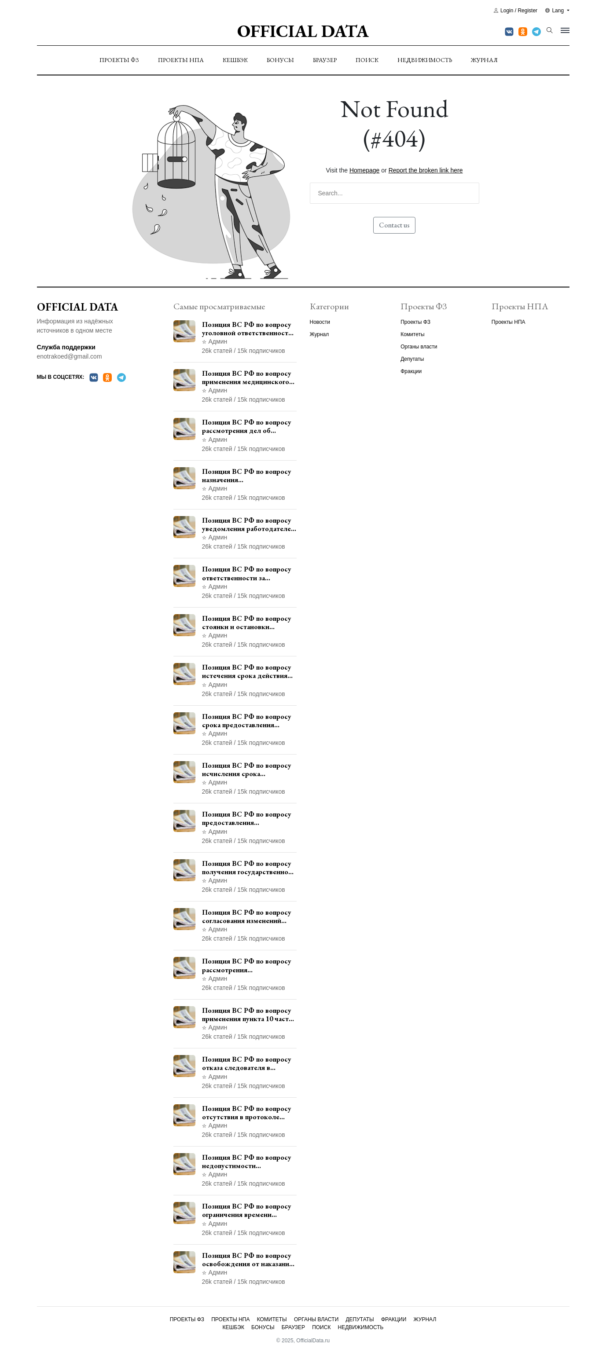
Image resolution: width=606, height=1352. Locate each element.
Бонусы (280, 60)
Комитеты (412, 334)
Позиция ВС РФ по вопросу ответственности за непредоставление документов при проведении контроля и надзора (248, 573)
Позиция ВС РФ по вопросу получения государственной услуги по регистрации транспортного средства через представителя (247, 867)
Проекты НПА (181, 60)
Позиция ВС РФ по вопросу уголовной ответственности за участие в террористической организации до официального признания (247, 328)
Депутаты (412, 359)
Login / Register (515, 10)
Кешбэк (235, 60)
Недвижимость (424, 60)
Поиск (367, 60)
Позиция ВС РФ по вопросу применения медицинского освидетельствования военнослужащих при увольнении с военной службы (246, 377)
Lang (555, 10)
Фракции (411, 371)
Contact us (394, 225)
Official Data (303, 30)
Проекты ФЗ (119, 60)
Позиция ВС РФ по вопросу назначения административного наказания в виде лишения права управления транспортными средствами (247, 475)
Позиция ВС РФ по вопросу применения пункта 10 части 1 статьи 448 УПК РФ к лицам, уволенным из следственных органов (247, 1014)
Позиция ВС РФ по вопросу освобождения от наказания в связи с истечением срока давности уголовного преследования (247, 1259)
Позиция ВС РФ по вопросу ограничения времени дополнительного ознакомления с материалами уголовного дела (249, 1210)
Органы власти (418, 347)
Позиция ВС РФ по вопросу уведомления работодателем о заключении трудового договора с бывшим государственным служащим (249, 524)
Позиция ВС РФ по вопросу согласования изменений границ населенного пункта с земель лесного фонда (248, 916)
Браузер (325, 60)
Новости (320, 322)
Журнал (484, 60)
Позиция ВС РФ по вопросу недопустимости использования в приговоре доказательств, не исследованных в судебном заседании (246, 1161)
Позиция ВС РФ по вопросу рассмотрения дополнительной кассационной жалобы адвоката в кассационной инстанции (246, 965)
